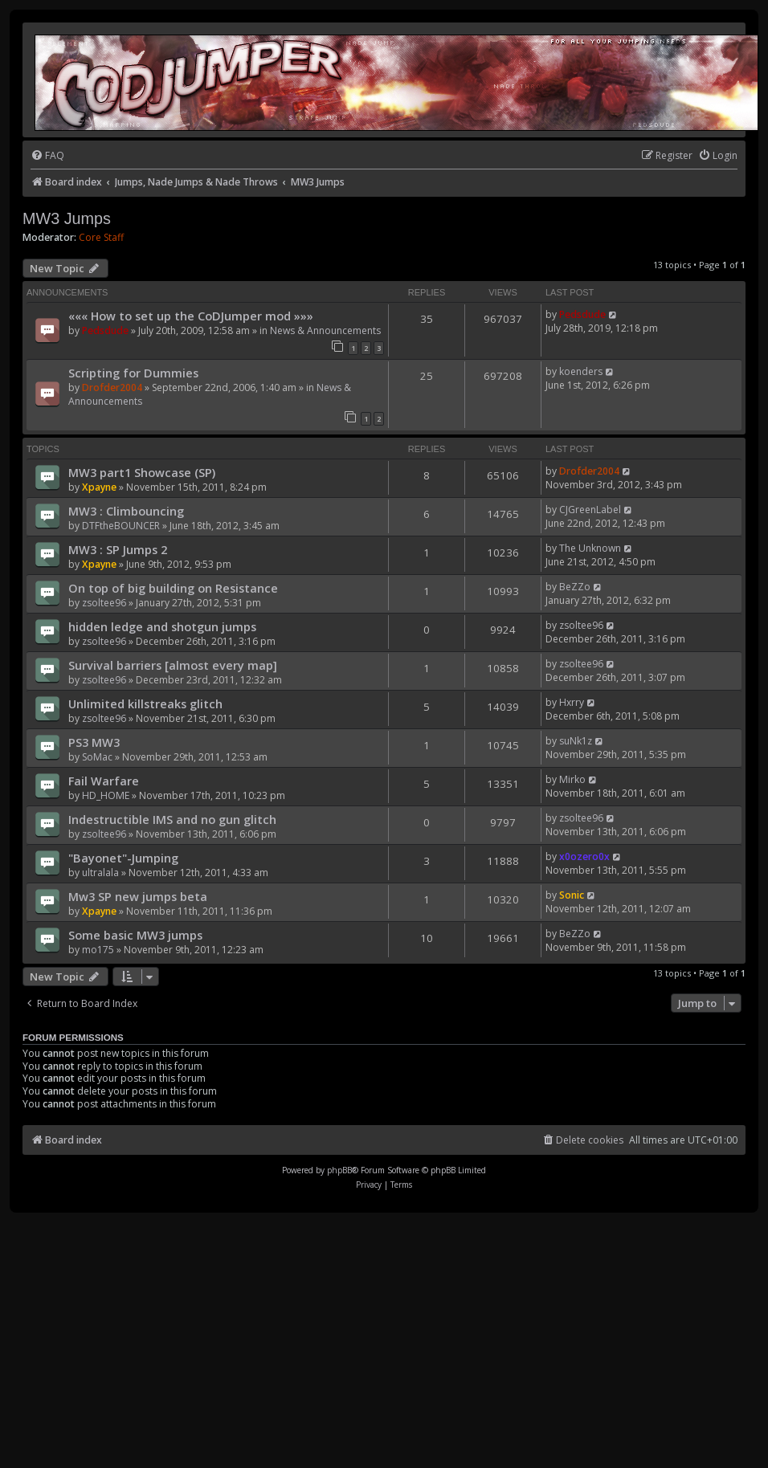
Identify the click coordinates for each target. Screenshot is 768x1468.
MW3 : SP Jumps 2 (117, 549)
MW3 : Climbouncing (126, 511)
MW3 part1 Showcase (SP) (141, 472)
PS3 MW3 (94, 742)
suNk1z (575, 741)
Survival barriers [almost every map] (172, 665)
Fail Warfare (103, 781)
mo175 (98, 949)
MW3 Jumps (66, 218)
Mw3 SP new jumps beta (137, 896)
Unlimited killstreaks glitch (145, 703)
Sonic (571, 895)
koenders (581, 371)
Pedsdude (105, 330)
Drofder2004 (112, 387)
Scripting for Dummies (133, 373)
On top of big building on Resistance (173, 588)
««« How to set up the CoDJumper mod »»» (190, 316)
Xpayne (99, 487)
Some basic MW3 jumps (135, 935)
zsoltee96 (104, 603)
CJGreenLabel (590, 509)
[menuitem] (47, 156)
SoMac (97, 757)
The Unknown (590, 548)
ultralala (100, 872)
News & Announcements (325, 330)
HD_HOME (105, 795)
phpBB (339, 1170)
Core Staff (101, 237)
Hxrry (571, 702)
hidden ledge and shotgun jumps (162, 626)
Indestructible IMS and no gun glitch (172, 819)
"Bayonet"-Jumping (123, 858)
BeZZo (574, 586)
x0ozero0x (584, 856)
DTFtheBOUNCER (121, 525)
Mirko (572, 779)
